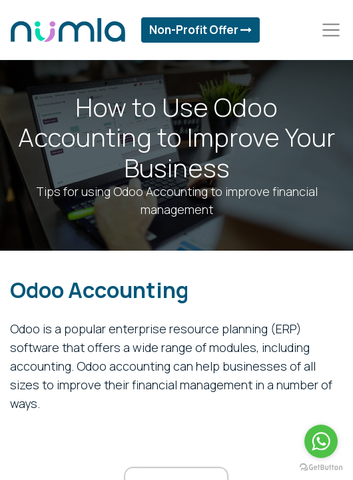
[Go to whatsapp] (321, 441)
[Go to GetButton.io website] (321, 467)
